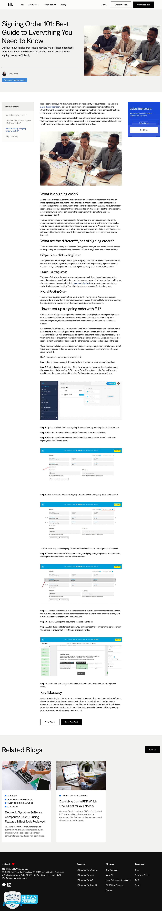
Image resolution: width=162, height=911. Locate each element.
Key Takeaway (12, 136)
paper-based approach (50, 107)
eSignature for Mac (85, 875)
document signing (81, 283)
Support (109, 890)
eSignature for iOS (85, 880)
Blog (137, 870)
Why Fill (109, 875)
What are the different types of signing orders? (18, 121)
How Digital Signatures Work (118, 880)
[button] (34, 5)
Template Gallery (142, 875)
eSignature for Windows (87, 870)
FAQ (137, 880)
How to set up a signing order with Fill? (16, 129)
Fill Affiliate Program (114, 885)
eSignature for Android (87, 885)
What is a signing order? (16, 115)
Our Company (112, 870)
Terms (137, 885)
